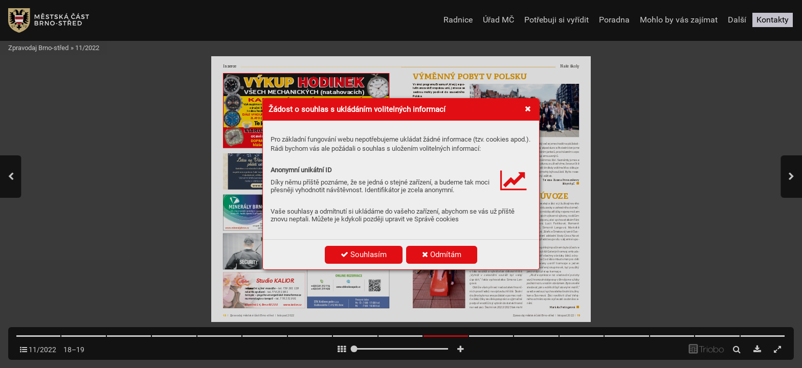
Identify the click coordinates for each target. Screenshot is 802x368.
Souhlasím (364, 254)
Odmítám (441, 254)
